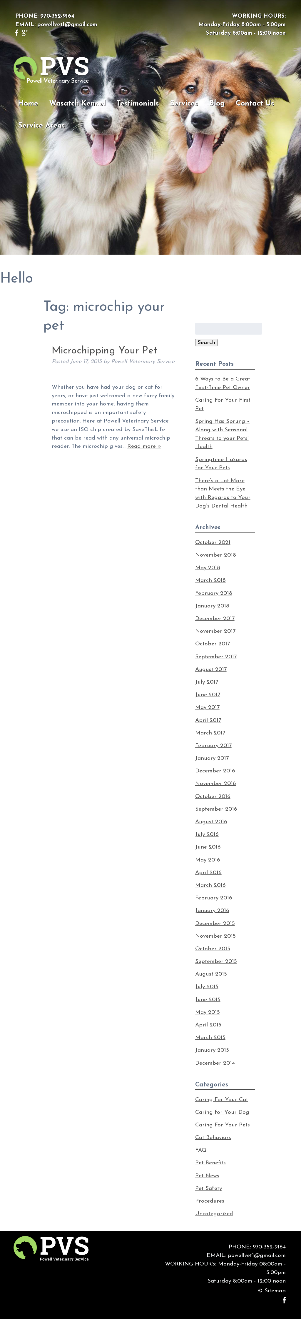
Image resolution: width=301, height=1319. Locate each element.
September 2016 (216, 809)
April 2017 (208, 720)
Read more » (144, 446)
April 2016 (208, 873)
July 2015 (206, 987)
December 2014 (215, 1063)
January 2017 (212, 758)
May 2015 (207, 1012)
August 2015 (211, 974)
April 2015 (208, 1025)
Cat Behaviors (213, 1138)
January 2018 (212, 606)
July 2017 (206, 682)
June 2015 (207, 1000)
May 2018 (207, 568)
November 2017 (215, 631)
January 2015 (212, 1050)
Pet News (207, 1176)
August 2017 (211, 669)
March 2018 (210, 580)
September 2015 (216, 961)
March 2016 (210, 885)
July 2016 (207, 834)
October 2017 (212, 644)
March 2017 (210, 733)
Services (184, 103)
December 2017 (215, 619)
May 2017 (207, 707)
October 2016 (212, 796)
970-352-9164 (57, 16)
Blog (217, 103)
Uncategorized (214, 1214)
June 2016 (208, 847)
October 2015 (212, 949)
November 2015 (215, 936)
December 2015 (215, 923)
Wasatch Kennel (77, 103)
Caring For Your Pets (222, 1125)
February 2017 (213, 746)
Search (206, 342)
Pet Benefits (210, 1163)
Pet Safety (208, 1188)
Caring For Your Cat (221, 1100)
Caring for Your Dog (222, 1112)
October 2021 (212, 542)
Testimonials (138, 103)
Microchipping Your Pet (104, 351)
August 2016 (211, 822)
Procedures (209, 1201)
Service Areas (41, 125)
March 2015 (210, 1038)
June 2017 (207, 695)
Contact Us (255, 103)
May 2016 (207, 860)
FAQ (201, 1150)
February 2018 (213, 593)
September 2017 (216, 657)
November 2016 (215, 784)
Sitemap (275, 1291)
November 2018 (215, 555)
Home (28, 103)
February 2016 (213, 898)
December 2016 (215, 771)
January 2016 (212, 911)
